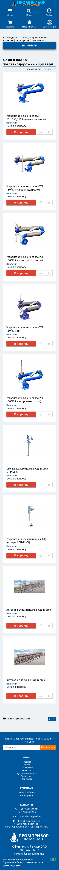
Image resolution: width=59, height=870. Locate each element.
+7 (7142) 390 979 (30, 809)
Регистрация (26, 795)
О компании (27, 767)
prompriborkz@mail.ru (30, 816)
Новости (26, 770)
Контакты (27, 779)
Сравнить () (49, 24)
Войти (49, 12)
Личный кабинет (26, 792)
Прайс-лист (27, 776)
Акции (27, 764)
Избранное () (29, 24)
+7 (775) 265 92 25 (27, 812)
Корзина (10, 24)
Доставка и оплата (27, 773)
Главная (24, 37)
